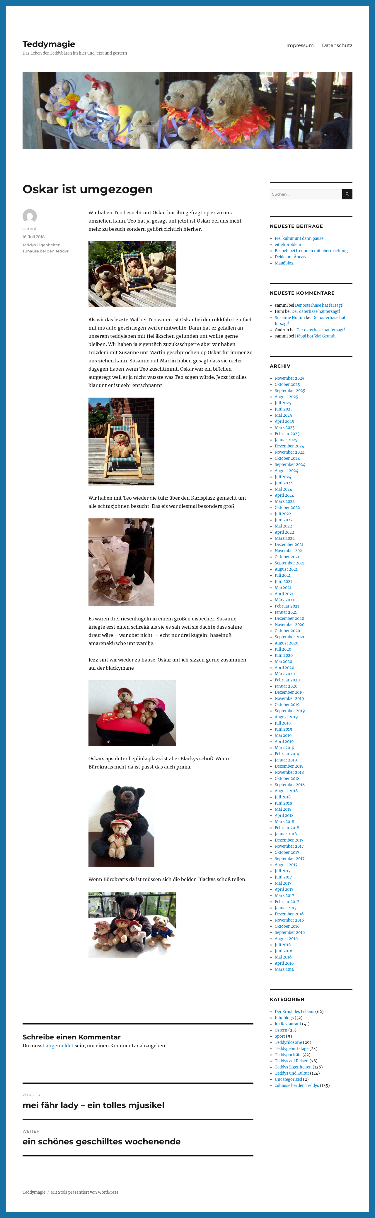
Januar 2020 (286, 686)
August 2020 (286, 643)
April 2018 (284, 815)
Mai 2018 (283, 809)
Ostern (281, 1030)
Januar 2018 (286, 834)
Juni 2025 (284, 409)
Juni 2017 (283, 877)
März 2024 (285, 501)
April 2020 (284, 667)
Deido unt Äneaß (290, 257)
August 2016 (286, 938)
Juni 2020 (284, 655)
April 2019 (284, 741)
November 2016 (289, 920)
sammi (29, 228)
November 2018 (289, 772)
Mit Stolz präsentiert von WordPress (84, 1192)
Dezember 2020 (289, 618)
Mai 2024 (283, 489)
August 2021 (286, 569)
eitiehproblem (288, 244)
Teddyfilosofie (288, 1042)
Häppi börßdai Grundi (315, 336)
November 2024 (289, 452)
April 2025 (284, 421)
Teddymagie (49, 44)
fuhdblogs (284, 1017)
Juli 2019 (283, 723)
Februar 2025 (287, 433)
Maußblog (284, 263)
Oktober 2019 (287, 704)
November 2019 (289, 698)
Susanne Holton (290, 317)
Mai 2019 (283, 735)
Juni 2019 (283, 729)
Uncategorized (288, 1079)
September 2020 (290, 637)
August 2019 (286, 717)
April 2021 (284, 593)
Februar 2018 (287, 827)
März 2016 (284, 969)
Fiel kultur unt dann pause (299, 238)
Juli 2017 (283, 870)
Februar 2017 (287, 901)
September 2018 (290, 784)
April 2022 (284, 532)
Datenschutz (337, 45)
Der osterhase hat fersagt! (319, 305)
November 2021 (289, 550)
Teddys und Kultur (292, 1073)
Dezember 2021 (289, 544)
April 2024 (284, 495)
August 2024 (286, 470)
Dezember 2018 (289, 766)
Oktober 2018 (287, 778)
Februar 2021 (287, 606)
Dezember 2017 (289, 840)
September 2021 (290, 563)
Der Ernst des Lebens (294, 1011)
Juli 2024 (283, 476)
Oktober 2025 (287, 384)
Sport (280, 1036)
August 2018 (286, 790)
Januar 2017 (286, 907)
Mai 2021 (283, 587)
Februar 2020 (287, 680)
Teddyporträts (288, 1054)
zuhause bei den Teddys (46, 251)
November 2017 (289, 846)
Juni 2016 (283, 951)
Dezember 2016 (289, 914)
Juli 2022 (283, 513)
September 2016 (290, 932)
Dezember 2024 (289, 446)
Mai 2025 (283, 415)
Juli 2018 (283, 797)
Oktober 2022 (287, 507)
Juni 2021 (283, 581)
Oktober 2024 (287, 458)
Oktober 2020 (287, 630)
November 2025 (289, 378)
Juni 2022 (284, 520)
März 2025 (285, 427)
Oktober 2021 (287, 556)
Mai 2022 (283, 526)
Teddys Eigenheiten (42, 244)
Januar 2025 (286, 439)
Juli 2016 (283, 944)
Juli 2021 (283, 575)
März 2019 (284, 747)
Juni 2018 (283, 803)
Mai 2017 (283, 883)
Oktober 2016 (287, 926)
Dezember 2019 (289, 692)
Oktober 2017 (287, 852)
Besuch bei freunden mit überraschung (311, 250)
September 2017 (290, 858)
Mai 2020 (283, 661)
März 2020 (285, 673)
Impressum (300, 45)
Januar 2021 (286, 612)
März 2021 (284, 600)
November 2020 (289, 624)
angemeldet (60, 1046)
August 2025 (286, 396)
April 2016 (284, 963)
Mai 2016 (283, 957)
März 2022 (285, 538)
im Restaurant (288, 1024)
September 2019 (290, 710)
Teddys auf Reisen (291, 1060)
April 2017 (284, 889)
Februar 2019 (287, 754)
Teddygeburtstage (291, 1048)
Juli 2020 (283, 649)
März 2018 (284, 821)
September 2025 (290, 390)
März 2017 (284, 895)
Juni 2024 (284, 483)
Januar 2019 (286, 760)
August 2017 (286, 864)
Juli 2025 (283, 403)
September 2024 (290, 464)
